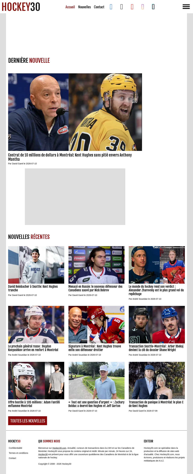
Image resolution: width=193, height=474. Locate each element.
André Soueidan (140, 299)
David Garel (17, 163)
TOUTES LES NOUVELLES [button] (27, 421)
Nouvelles (84, 6)
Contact (99, 6)
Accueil (70, 6)
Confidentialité (15, 448)
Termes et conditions (18, 453)
